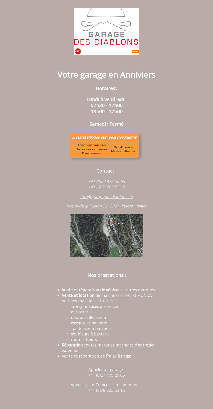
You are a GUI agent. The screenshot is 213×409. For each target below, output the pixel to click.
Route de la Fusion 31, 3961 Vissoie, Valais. (106, 206)
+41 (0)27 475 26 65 (106, 181)
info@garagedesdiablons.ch (106, 196)
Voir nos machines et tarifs (87, 301)
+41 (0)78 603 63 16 (106, 187)
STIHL (126, 295)
